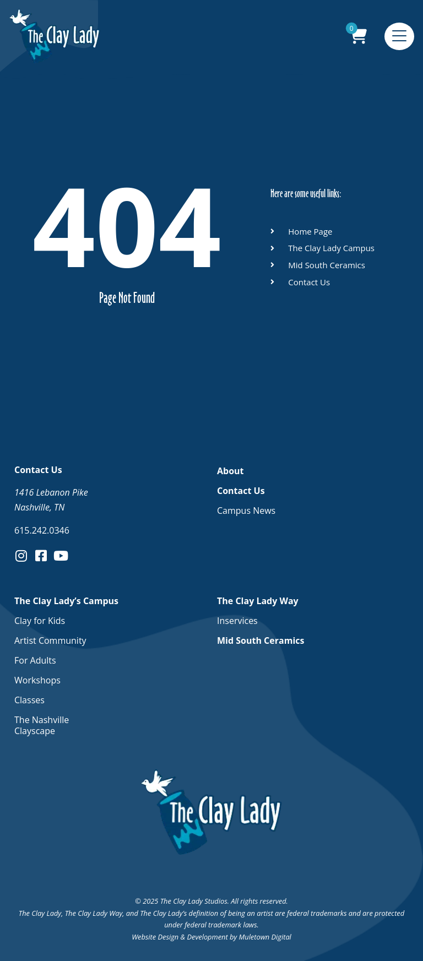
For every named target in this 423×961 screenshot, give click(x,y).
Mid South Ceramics (260, 640)
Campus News (246, 510)
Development (207, 937)
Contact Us (243, 491)
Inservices (237, 621)
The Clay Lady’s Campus (69, 601)
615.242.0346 (41, 530)
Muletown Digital (265, 937)
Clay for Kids (39, 621)
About (230, 471)
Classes (29, 700)
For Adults (35, 660)
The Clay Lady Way (260, 601)
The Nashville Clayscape (41, 725)
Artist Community (50, 640)
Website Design (155, 937)
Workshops (37, 680)
